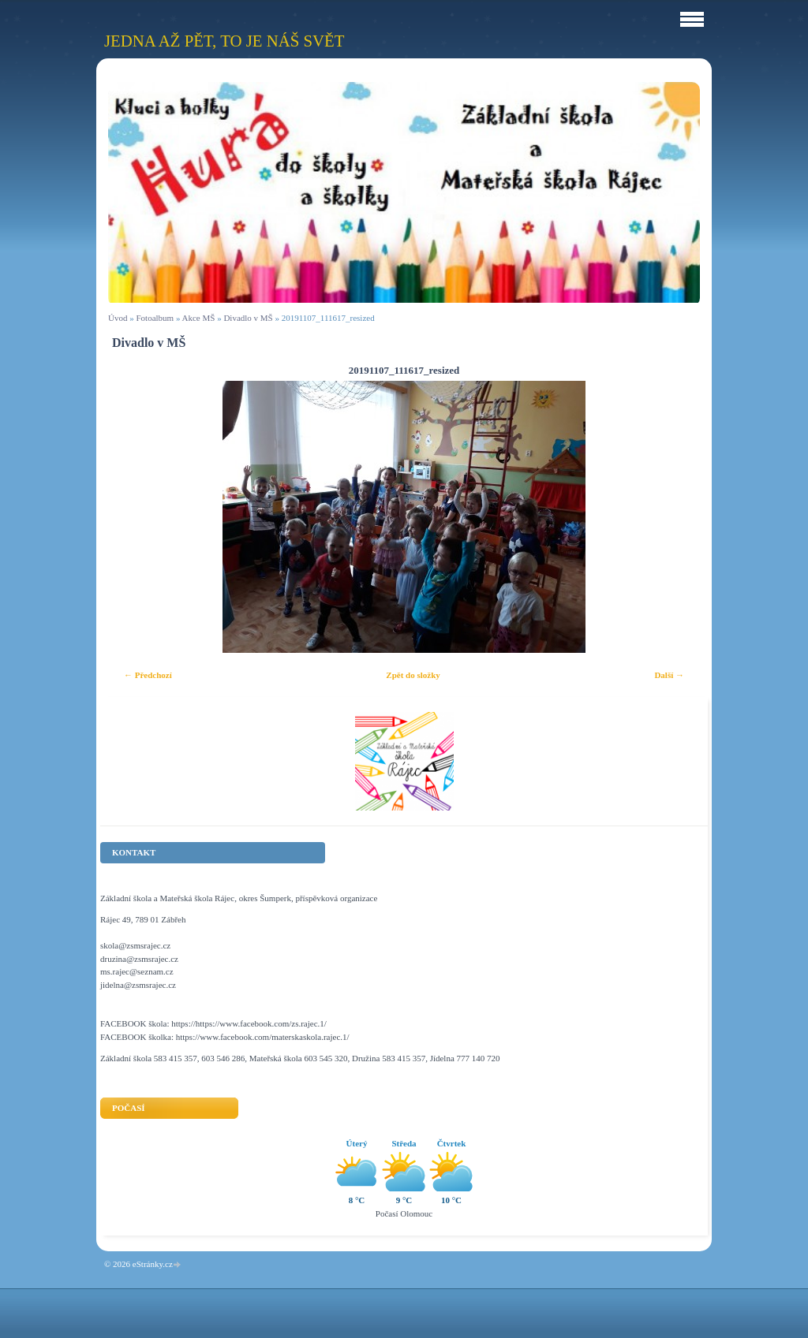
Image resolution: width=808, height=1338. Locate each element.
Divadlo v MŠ (247, 317)
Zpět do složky (413, 675)
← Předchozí (148, 675)
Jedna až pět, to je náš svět (224, 41)
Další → (669, 675)
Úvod (117, 317)
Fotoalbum (155, 317)
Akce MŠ (198, 317)
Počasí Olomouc (404, 1213)
